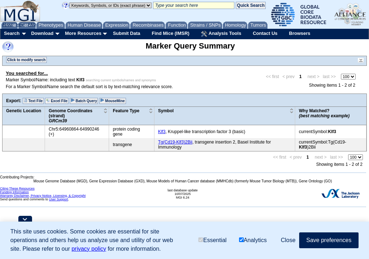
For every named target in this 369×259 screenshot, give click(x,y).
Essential (212, 240)
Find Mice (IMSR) (170, 33)
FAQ (32, 24)
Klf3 (162, 131)
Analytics (253, 240)
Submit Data (126, 33)
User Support (58, 199)
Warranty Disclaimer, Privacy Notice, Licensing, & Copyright (43, 195)
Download (42, 33)
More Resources (83, 33)
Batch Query (84, 101)
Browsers (299, 33)
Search (11, 33)
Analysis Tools (221, 34)
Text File (33, 101)
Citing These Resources (17, 188)
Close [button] (288, 240)
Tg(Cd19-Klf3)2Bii (175, 142)
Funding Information (14, 192)
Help (20, 24)
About (8, 24)
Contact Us (265, 33)
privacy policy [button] (89, 249)
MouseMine (112, 101)
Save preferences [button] (328, 240)
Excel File (56, 101)
